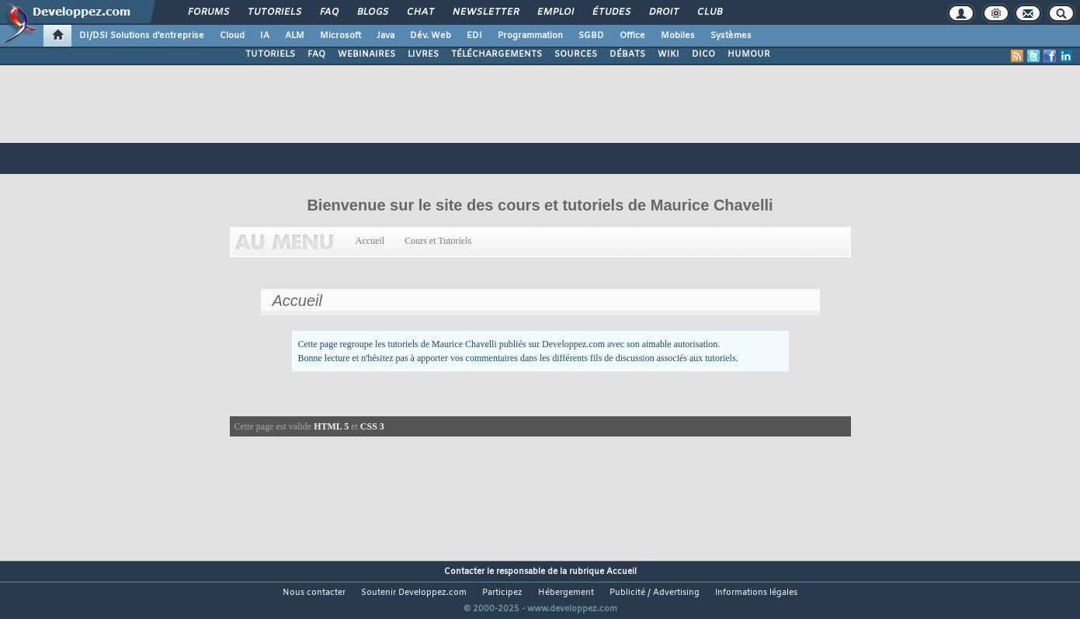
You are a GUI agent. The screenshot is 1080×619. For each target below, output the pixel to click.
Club (709, 12)
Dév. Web (430, 35)
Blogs (372, 12)
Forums (208, 12)
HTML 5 (331, 426)
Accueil (370, 240)
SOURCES (575, 54)
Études (610, 12)
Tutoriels (273, 12)
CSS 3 (372, 426)
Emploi (555, 12)
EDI (474, 35)
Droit (663, 12)
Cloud (232, 35)
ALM (294, 35)
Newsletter (484, 12)
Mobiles (678, 35)
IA (264, 35)
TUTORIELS (270, 54)
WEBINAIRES (366, 54)
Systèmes (731, 35)
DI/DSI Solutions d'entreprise (141, 35)
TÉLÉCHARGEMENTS (496, 54)
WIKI (668, 54)
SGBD (591, 35)
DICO (703, 54)
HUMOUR (749, 54)
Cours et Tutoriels (438, 240)
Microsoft (340, 35)
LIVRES (423, 54)
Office (632, 35)
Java (385, 35)
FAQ (328, 12)
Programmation (530, 35)
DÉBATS (627, 54)
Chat (420, 12)
